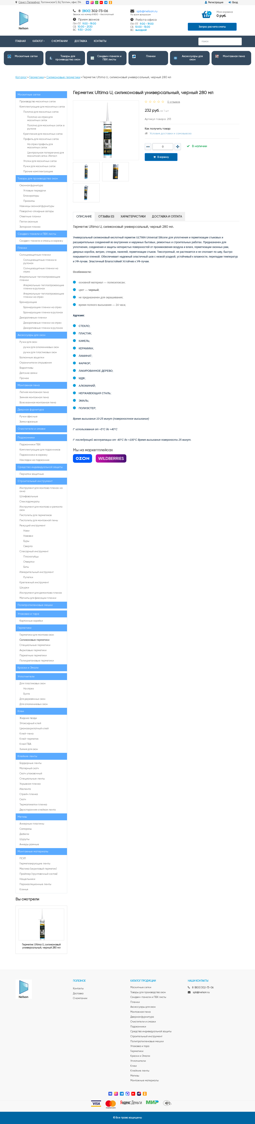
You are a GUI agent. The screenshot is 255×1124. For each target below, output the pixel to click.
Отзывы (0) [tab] (106, 216)
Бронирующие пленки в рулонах (43, 312)
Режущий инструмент (32, 525)
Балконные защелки (32, 357)
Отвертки (28, 562)
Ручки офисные (29, 416)
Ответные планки (30, 216)
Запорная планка (30, 227)
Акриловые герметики (33, 650)
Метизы (22, 817)
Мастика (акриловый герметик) (38, 869)
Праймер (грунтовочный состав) (38, 874)
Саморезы (26, 829)
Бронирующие (28, 302)
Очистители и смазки (31, 428)
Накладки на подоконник (35, 460)
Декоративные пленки (33, 318)
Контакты (78, 988)
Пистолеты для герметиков (35, 515)
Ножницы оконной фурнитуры (37, 206)
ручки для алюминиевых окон (41, 347)
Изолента (25, 789)
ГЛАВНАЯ (20, 41)
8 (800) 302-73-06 (202, 987)
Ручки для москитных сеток (39, 166)
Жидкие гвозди (28, 718)
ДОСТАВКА (80, 41)
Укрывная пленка (30, 784)
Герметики (36, 77)
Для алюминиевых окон (34, 704)
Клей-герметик (29, 739)
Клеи (21, 711)
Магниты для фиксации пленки (38, 598)
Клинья (24, 889)
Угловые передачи (34, 191)
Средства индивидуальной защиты (40, 467)
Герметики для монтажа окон (37, 635)
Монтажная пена (234, 56)
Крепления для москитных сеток (43, 134)
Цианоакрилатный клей (34, 728)
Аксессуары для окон (31, 335)
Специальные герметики (35, 645)
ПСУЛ (23, 858)
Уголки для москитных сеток (40, 161)
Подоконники (26, 437)
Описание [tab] (84, 216)
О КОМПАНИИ (59, 41)
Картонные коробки (31, 621)
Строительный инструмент (35, 481)
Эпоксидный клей (30, 723)
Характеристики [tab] (133, 216)
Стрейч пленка (29, 794)
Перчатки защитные (32, 474)
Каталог (21, 77)
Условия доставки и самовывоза (170, 133)
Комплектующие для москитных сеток (42, 107)
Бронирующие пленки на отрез (42, 307)
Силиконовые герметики (63, 77)
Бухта (26, 694)
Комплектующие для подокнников (40, 450)
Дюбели (24, 834)
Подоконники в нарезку (33, 455)
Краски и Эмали (28, 667)
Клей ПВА (25, 744)
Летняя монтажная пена (34, 392)
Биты (26, 567)
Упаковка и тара (28, 614)
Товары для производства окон (38, 178)
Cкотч (23, 799)
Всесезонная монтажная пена (38, 402)
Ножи (26, 531)
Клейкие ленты (27, 756)
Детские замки (28, 373)
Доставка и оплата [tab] (167, 216)
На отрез (28, 689)
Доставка (78, 993)
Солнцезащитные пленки (35, 255)
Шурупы (24, 839)
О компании (80, 998)
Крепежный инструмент (34, 582)
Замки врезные (29, 422)
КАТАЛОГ (38, 41)
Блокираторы (31, 196)
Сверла (28, 546)
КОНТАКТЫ (100, 41)
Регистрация (214, 2)
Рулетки (28, 577)
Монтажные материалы (33, 851)
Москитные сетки (26, 56)
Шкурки (24, 588)
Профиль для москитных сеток (41, 139)
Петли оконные (29, 222)
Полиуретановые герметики (37, 661)
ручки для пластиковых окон (40, 352)
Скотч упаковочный (31, 773)
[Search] (220, 41)
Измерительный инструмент (37, 572)
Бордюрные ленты (31, 763)
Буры (26, 541)
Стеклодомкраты (30, 501)
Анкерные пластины (32, 824)
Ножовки (28, 536)
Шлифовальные (29, 496)
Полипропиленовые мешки (35, 605)
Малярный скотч (29, 768)
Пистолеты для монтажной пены (39, 520)
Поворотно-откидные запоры (37, 211)
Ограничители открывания (36, 363)
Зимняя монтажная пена (34, 397)
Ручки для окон (28, 342)
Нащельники (27, 879)
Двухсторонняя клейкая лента (38, 810)
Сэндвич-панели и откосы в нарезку (41, 241)
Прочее (24, 378)
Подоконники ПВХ (30, 444)
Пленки (150, 56)
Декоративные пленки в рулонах (43, 328)
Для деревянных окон (32, 699)
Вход (233, 2)
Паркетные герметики (33, 655)
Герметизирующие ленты (35, 863)
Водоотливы (26, 368)
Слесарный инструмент (34, 551)
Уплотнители (26, 676)
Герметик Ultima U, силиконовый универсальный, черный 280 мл (41, 946)
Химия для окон (29, 749)
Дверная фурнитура (31, 409)
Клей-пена (27, 734)
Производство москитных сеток (38, 101)
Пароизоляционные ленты (35, 884)
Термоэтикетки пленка (33, 804)
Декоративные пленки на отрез (42, 323)
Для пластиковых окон (33, 683)
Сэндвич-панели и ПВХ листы (37, 234)
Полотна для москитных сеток (41, 112)
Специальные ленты (32, 779)
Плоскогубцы (31, 556)
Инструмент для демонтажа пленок (41, 593)
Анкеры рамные (29, 844)
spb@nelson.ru (146, 11)
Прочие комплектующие (38, 171)
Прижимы (29, 201)
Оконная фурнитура (31, 185)
